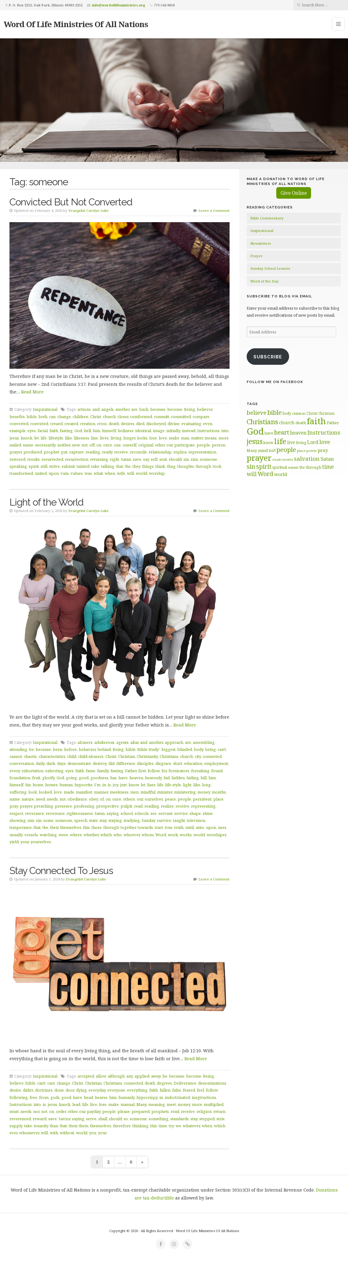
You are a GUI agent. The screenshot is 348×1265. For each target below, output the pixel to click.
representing (203, 806)
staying (115, 820)
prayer (15, 452)
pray (13, 806)
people (203, 445)
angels (107, 409)
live (93, 1104)
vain (64, 473)
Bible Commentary (267, 218)
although (116, 1076)
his (28, 784)
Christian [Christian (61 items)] (326, 413)
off (92, 445)
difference (125, 763)
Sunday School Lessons (270, 268)
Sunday (148, 820)
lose (153, 438)
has (113, 777)
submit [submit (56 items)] (293, 467)
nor (36, 1111)
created (71, 423)
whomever (29, 1132)
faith (53, 430)
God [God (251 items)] (255, 431)
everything (137, 1090)
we (178, 1125)
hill (204, 777)
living (116, 438)
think (160, 466)
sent (163, 459)
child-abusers (90, 756)
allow (101, 1076)
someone (208, 459)
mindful (147, 792)
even (207, 423)
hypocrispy (147, 1097)
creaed (56, 423)
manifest (84, 792)
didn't (28, 1090)
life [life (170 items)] (280, 441)
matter (197, 438)
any (129, 1076)
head (88, 1097)
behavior (87, 749)
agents (122, 742)
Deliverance (185, 1083)
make (174, 438)
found (217, 770)
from (44, 1097)
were (63, 834)
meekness (119, 792)
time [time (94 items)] (328, 466)
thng (171, 466)
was (88, 473)
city (198, 756)
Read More (32, 392)
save (137, 459)
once (107, 445)
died (140, 423)
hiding (193, 777)
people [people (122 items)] (286, 449)
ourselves (154, 799)
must (14, 1111)
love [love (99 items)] (324, 442)
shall (102, 1118)
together (128, 827)
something (159, 1118)
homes (51, 784)
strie (220, 1118)
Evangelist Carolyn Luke (88, 210)
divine (173, 423)
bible (32, 416)
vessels (31, 834)
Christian (126, 756)
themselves (70, 827)
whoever (132, 834)
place (218, 799)
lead (76, 1104)
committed (181, 416)
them (83, 1125)
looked (45, 792)
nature (28, 799)
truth (178, 827)
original (145, 445)
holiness (125, 430)
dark (50, 763)
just (123, 784)
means (211, 438)
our (169, 445)
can (52, 416)
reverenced (20, 1118)
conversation (21, 763)
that (119, 466)
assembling (204, 742)
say (146, 459)
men (134, 792)
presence (63, 806)
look (32, 792)
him (96, 430)
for (164, 770)
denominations (212, 1083)
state (93, 820)
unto (200, 827)
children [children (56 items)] (299, 413)
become (174, 409)
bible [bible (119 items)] (274, 412)
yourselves (41, 841)
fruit (36, 777)
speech (80, 820)
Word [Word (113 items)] (265, 474)
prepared (141, 1111)
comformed (141, 416)
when (110, 473)
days (61, 763)
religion (204, 1111)
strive (54, 466)
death (114, 423)
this (86, 827)
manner (101, 792)
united (41, 473)
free (33, 1097)
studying (132, 820)
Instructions (208, 430)
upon (54, 473)
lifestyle (56, 438)
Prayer (256, 256)
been (57, 749)
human (66, 784)
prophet (51, 452)
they (136, 466)
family (103, 770)
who (118, 834)
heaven (136, 777)
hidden (178, 777)
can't (222, 749)
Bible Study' (148, 749)
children (80, 416)
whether (91, 834)
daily (40, 763)
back (143, 409)
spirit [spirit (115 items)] (263, 466)
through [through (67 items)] (313, 467)
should (175, 459)
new (76, 445)
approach (174, 742)
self (154, 459)
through (203, 466)
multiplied (213, 1104)
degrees (164, 1083)
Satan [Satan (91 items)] (327, 458)
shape (195, 813)
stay (103, 820)
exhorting (54, 770)
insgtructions (204, 1097)
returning (99, 459)
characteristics (52, 756)
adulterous (104, 742)
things (148, 466)
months (219, 792)
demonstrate (79, 763)
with (54, 1132)
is (109, 784)
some (48, 820)
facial (43, 430)
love (163, 438)
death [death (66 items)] (300, 422)
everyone (116, 1090)
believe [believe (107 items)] (256, 412)
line (94, 438)
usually (16, 834)
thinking (140, 1125)
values (77, 473)
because (157, 409)
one (117, 445)
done (59, 1090)
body (198, 749)
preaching (43, 806)
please (124, 1111)
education (193, 763)
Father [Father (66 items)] (333, 422)
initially (173, 430)
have (123, 777)
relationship (160, 452)
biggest (168, 749)
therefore (122, 1125)
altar (134, 742)
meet (171, 1104)
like (68, 438)
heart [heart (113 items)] (281, 432)
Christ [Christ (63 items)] (311, 413)
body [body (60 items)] (287, 413)
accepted (86, 1076)
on (98, 445)
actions (84, 409)
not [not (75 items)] (272, 450)
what (98, 473)
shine (208, 813)
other (160, 445)
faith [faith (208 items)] (316, 421)
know (134, 784)
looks (142, 438)
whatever (191, 1125)
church (109, 416)
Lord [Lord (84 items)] (312, 442)
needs (52, 799)
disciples (145, 763)
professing (84, 806)
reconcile (138, 452)
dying (81, 1090)
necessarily (45, 445)
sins (194, 459)
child (71, 756)
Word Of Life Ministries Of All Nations (76, 24)
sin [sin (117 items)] (251, 466)
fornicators (179, 770)
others (129, 799)
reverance (34, 813)
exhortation (32, 770)
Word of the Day (264, 281)
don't (177, 763)
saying (113, 813)
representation (202, 452)
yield (14, 841)
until (189, 827)
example (17, 430)
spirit (34, 466)
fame (90, 770)
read (138, 806)
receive (121, 452)
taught (179, 820)
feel (200, 1090)
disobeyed (156, 423)
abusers (85, 742)
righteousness (80, 813)
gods (55, 1097)
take (95, 466)
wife (121, 473)
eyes (31, 430)
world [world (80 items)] (280, 474)
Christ (95, 416)
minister (164, 792)
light (187, 784)
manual (128, 1104)
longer (129, 438)
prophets (160, 1111)
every (14, 770)
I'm (97, 784)
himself (109, 430)
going (71, 777)
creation (87, 423)
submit (68, 466)
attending (18, 749)
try (171, 1125)
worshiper (216, 834)
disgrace (163, 763)
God (78, 430)
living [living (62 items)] (301, 442)
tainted (83, 466)
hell (87, 430)
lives (104, 438)
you (92, 1132)
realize (167, 806)
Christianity (147, 756)
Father (130, 770)
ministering (185, 792)
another (122, 409)
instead (188, 430)
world (141, 473)
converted (18, 423)
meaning (156, 1104)
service (181, 813)
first (142, 770)
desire (15, 1090)
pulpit (126, 806)
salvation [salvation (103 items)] (307, 458)
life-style (173, 784)
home (38, 784)
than (54, 1125)
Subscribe (267, 356)
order (61, 1111)
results (33, 459)
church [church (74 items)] (287, 422)
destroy (100, 763)
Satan (126, 459)
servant (165, 813)
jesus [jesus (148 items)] (255, 441)
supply (15, 1125)
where (76, 834)
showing (17, 820)
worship (157, 473)
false (176, 1090)
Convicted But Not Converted (70, 202)
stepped (207, 1118)
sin (186, 459)
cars (51, 1083)
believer (204, 409)
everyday (97, 1090)
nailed (15, 445)
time (163, 1125)
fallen (165, 1090)
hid (167, 777)
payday (93, 1111)
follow (154, 770)
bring (210, 749)
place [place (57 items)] (301, 450)
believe (16, 1083)
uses (222, 827)
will (130, 473)
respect (16, 813)
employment (216, 763)
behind (104, 749)
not (85, 445)
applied (142, 1076)
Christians (169, 756)
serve (91, 1118)
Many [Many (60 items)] (252, 450)
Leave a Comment (214, 210)
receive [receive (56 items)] (287, 459)
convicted (39, 423)
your (24, 841)
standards (179, 1118)
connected (212, 756)
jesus (14, 438)
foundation (19, 777)
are (134, 409)
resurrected (52, 459)
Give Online (294, 193)
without (67, 1132)
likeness (81, 438)
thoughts (185, 466)
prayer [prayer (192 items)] (259, 457)
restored (17, 459)
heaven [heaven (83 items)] (298, 432)
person (218, 445)
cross (102, 423)
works (186, 834)
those (97, 827)
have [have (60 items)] (269, 433)
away (156, 1076)
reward (39, 1118)
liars (151, 784)
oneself (129, 445)
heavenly (153, 777)
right (114, 459)
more (224, 438)
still (44, 466)
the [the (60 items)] (302, 467)
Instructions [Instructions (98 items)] (323, 432)
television (196, 820)
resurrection (76, 459)
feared (189, 1090)
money (204, 792)
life (44, 438)
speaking (18, 466)
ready (107, 452)
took (217, 466)
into (225, 430)
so (126, 1118)
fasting (66, 430)
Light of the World (46, 502)
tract (159, 827)
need (40, 799)
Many (141, 1104)
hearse (101, 1097)
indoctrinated (177, 1097)
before (70, 749)
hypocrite (83, 784)
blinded (184, 749)
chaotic (30, 756)
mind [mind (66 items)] (263, 450)
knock (26, 438)
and (96, 409)
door (70, 1090)
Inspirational (45, 409)
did (111, 763)
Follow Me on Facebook (275, 382)
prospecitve (107, 806)
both (42, 416)
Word (160, 834)
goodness (99, 777)
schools (142, 813)
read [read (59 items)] (277, 459)
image (159, 430)
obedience (77, 799)
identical (143, 430)
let (36, 438)
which (106, 834)
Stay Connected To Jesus (61, 870)
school (127, 813)
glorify (48, 777)
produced (33, 452)
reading (92, 452)
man (185, 438)
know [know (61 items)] (268, 442)
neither (63, 445)
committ (161, 416)
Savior (64, 1118)
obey (93, 799)
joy (115, 784)
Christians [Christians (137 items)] (262, 421)
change (64, 416)
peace (170, 799)
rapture (76, 452)
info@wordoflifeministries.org (118, 5)
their (54, 827)
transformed (21, 473)
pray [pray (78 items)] (323, 450)
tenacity (41, 1125)
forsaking (200, 770)
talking (107, 466)
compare (201, 416)
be (31, 749)
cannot (15, 756)
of (102, 799)
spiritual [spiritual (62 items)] (279, 467)
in (104, 784)
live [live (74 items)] (291, 442)
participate (184, 445)
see (153, 813)
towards (145, 827)
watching (48, 834)
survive (164, 820)
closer (123, 416)
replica (180, 452)
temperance (20, 827)
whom (148, 834)
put (64, 452)
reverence (55, 813)
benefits (17, 416)
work (173, 834)
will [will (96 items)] (252, 474)
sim (30, 820)
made (69, 792)
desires (127, 423)
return (219, 1111)
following (18, 1097)
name (28, 445)
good (84, 777)
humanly (126, 1097)
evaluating (191, 423)
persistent (202, 799)
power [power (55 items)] (311, 451)
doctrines (44, 1090)
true (168, 827)
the (128, 466)
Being (189, 409)
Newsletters (260, 243)
